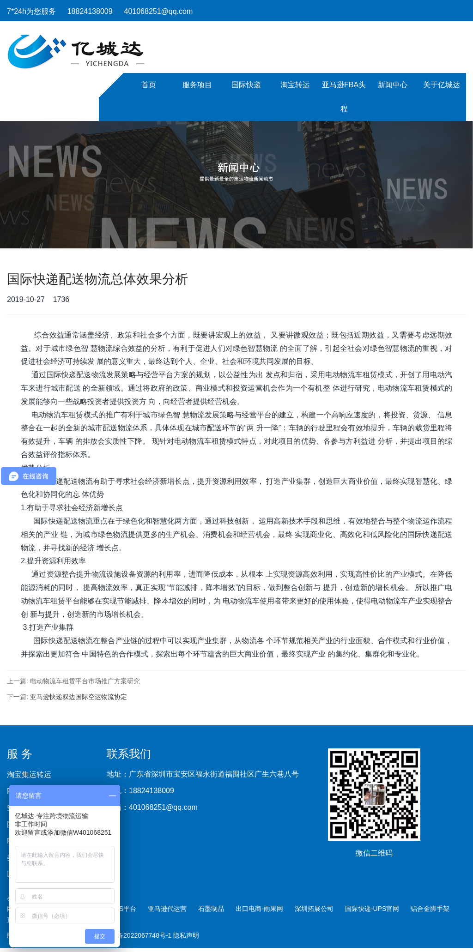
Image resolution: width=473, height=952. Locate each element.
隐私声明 (186, 935)
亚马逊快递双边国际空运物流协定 (78, 696)
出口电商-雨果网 (259, 908)
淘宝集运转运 (29, 774)
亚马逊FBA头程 (344, 97)
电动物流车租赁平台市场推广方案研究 (85, 681)
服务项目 (197, 85)
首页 (148, 85)
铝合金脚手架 (430, 908)
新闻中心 (392, 85)
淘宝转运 (295, 85)
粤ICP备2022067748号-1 (137, 935)
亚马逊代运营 (167, 908)
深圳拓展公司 (314, 908)
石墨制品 (211, 908)
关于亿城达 (441, 85)
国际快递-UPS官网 (372, 908)
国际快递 (246, 85)
